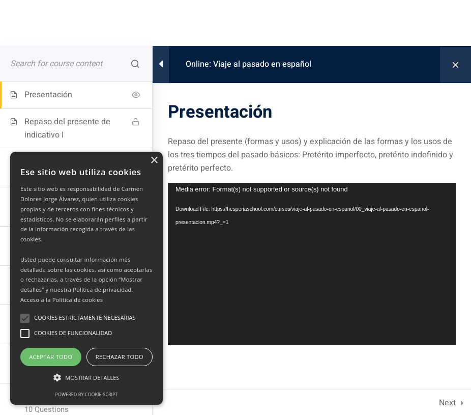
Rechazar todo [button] (119, 357)
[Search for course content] (135, 63)
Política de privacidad (102, 289)
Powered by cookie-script (86, 394)
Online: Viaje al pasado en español (248, 64)
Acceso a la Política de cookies (61, 299)
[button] (86, 377)
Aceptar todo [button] (50, 357)
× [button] (154, 160)
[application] (312, 264)
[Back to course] (455, 64)
